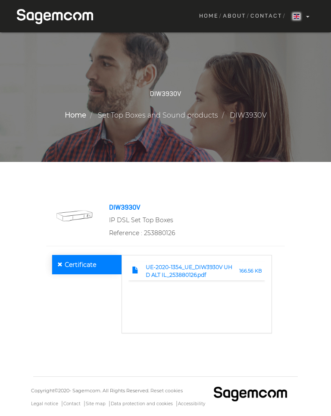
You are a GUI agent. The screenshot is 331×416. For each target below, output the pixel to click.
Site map (96, 404)
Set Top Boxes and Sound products (158, 115)
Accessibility (191, 404)
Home (209, 16)
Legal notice (44, 404)
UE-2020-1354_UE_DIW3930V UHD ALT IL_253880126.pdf (189, 271)
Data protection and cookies (142, 404)
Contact (266, 16)
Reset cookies (166, 391)
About (234, 16)
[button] (74, 215)
